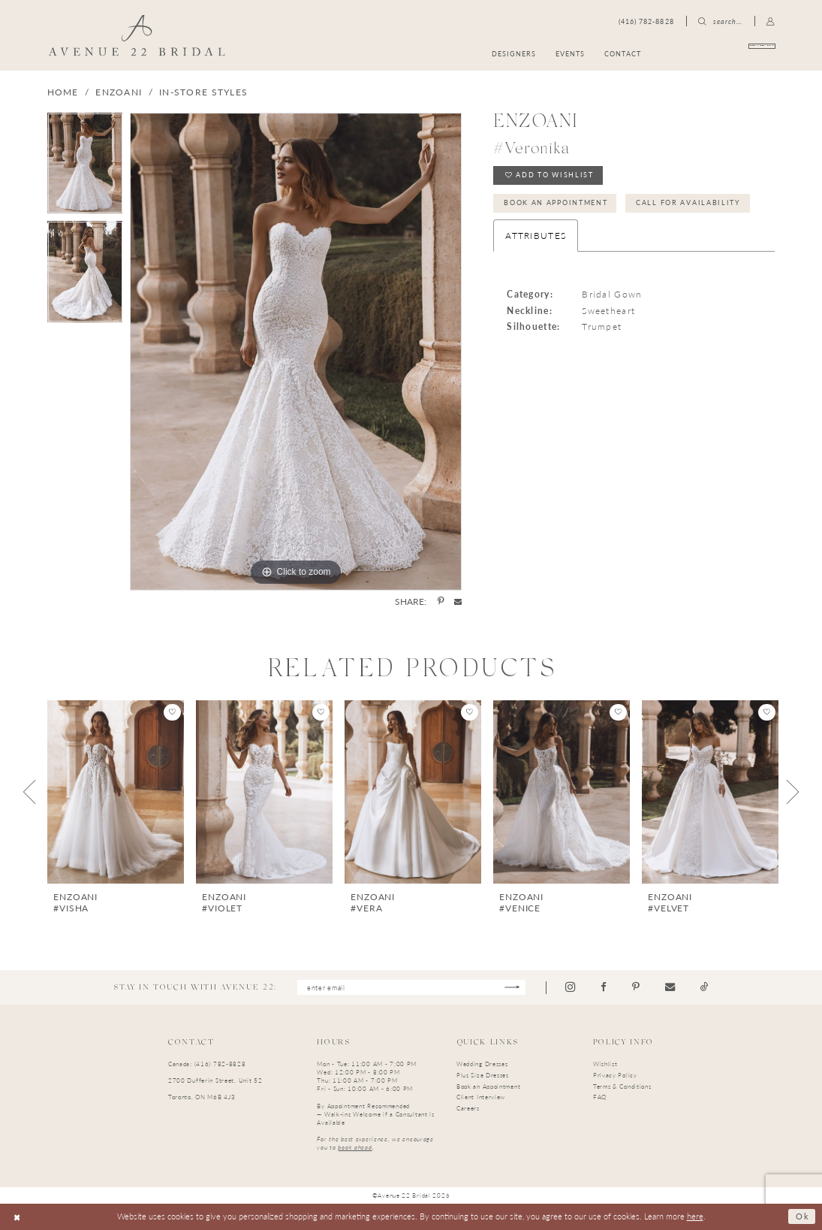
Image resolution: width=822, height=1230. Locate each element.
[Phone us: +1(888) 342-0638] (646, 21)
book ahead (355, 1147)
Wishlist (605, 1063)
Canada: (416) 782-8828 (207, 1063)
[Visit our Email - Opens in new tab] (671, 987)
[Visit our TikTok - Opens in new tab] (705, 987)
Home (63, 92)
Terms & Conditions (622, 1086)
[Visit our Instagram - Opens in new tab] (571, 987)
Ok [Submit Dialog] (802, 1216)
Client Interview (480, 1097)
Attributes (535, 235)
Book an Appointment (556, 202)
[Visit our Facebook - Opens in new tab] (604, 987)
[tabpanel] (85, 167)
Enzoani (118, 92)
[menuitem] (721, 54)
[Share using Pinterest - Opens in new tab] (441, 601)
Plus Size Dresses (482, 1075)
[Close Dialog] (17, 1216)
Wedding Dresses (482, 1063)
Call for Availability (689, 202)
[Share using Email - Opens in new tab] (458, 601)
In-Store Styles (203, 92)
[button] (770, 21)
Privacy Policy (615, 1075)
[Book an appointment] (721, 54)
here (695, 1216)
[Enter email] (411, 988)
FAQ (600, 1097)
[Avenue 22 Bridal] (137, 35)
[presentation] (115, 792)
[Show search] (720, 21)
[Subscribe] (513, 988)
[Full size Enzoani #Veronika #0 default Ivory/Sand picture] (296, 351)
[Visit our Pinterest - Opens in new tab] (636, 987)
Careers (468, 1108)
